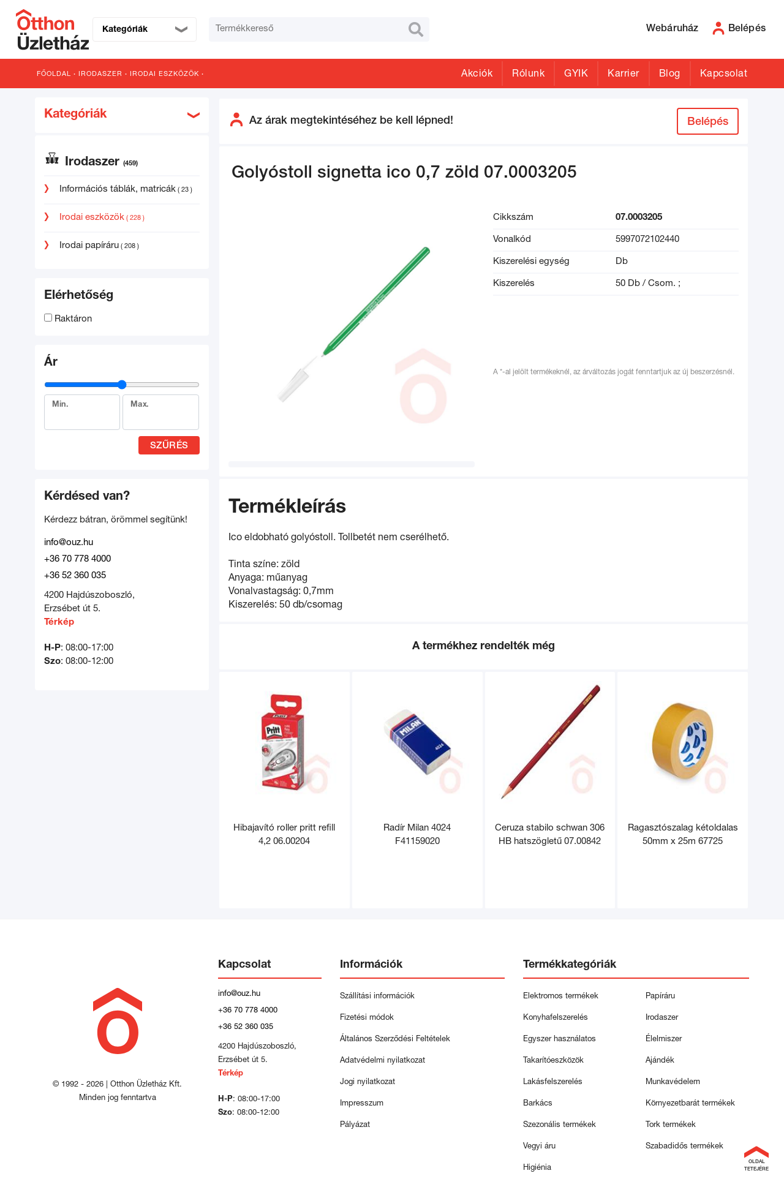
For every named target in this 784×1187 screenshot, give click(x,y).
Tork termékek (671, 1125)
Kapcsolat (724, 75)
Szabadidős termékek (684, 1147)
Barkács (537, 1104)
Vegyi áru (539, 1147)
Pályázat (355, 1125)
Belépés (707, 122)
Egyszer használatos (559, 1040)
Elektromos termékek (560, 997)
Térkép (59, 622)
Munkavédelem (673, 1083)
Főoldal (54, 74)
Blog (669, 75)
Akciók (476, 75)
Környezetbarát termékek (690, 1104)
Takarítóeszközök (553, 1061)
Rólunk (528, 75)
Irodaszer (100, 74)
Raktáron (68, 319)
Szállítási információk (377, 997)
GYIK (576, 75)
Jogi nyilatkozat (367, 1083)
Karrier (623, 75)
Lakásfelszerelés (552, 1083)
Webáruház (672, 29)
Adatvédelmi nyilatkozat (385, 1061)
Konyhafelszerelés (555, 1018)
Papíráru (660, 997)
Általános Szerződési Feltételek (395, 1040)
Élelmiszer (664, 1040)
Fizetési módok (367, 1018)
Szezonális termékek (559, 1125)
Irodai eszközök (164, 74)
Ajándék (660, 1061)
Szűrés (169, 446)
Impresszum (361, 1104)
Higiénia (537, 1168)
